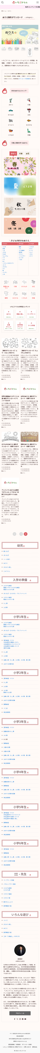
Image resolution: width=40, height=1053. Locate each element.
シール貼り (7, 559)
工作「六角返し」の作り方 (11, 936)
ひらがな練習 (8, 586)
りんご (31, 252)
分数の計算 (7, 751)
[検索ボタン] (2, 2)
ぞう (4, 268)
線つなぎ (6, 551)
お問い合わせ (27, 1047)
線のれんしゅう (8, 902)
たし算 (6, 603)
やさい (31, 248)
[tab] (13, 153)
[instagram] (20, 1019)
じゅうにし (7, 571)
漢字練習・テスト (9, 640)
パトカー (21, 254)
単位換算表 (7, 712)
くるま (20, 259)
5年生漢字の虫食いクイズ (11, 817)
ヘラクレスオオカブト (8, 263)
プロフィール (20, 1013)
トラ (4, 257)
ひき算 (6, 607)
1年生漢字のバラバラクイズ (12, 644)
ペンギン (5, 272)
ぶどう (31, 256)
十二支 (6, 708)
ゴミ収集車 (21, 250)
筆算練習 (6, 704)
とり (4, 259)
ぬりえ (6, 563)
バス (20, 248)
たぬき (4, 254)
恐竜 (4, 248)
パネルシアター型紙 (10, 884)
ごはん (31, 254)
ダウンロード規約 (27, 1044)
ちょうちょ (5, 256)
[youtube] (25, 1019)
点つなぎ (6, 555)
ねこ (4, 261)
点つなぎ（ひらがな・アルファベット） (15, 593)
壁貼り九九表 (8, 692)
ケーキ (31, 250)
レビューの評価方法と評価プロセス (12, 1047)
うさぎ (4, 247)
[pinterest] (23, 1019)
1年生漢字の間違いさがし (11, 642)
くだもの (31, 247)
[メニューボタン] (37, 2)
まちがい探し (8, 567)
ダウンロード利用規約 (24, 78)
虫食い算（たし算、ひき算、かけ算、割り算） (17, 660)
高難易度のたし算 (9, 731)
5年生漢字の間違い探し (11, 819)
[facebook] (15, 1019)
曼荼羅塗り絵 (8, 906)
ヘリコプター (22, 256)
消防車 (20, 252)
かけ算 (6, 690)
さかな (4, 252)
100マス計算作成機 (9, 700)
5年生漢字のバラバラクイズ (12, 815)
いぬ (4, 274)
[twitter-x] (17, 1019)
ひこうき (21, 257)
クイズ (6, 920)
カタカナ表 (7, 898)
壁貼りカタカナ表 (9, 599)
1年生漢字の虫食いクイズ (11, 646)
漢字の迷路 (7, 648)
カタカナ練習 (8, 597)
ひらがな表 (7, 890)
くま (4, 250)
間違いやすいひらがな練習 (11, 587)
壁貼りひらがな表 (9, 589)
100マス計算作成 (9, 664)
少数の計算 (7, 747)
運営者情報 (11, 1044)
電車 (20, 247)
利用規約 (18, 1044)
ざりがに (5, 267)
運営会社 (34, 1047)
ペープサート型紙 (9, 880)
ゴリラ (4, 265)
